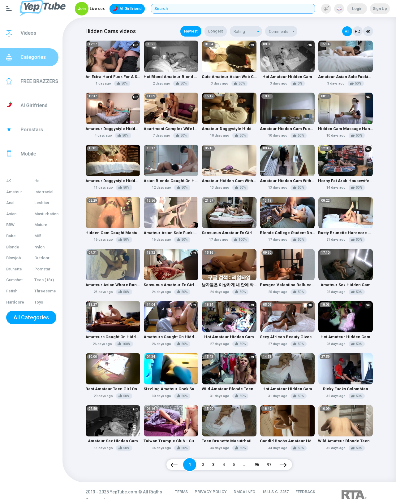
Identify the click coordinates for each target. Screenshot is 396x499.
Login (357, 8)
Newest (197, 31)
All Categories (35, 317)
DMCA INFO (253, 480)
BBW (10, 224)
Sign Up (380, 8)
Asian (11, 214)
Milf (44, 236)
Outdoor (48, 258)
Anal (10, 202)
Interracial (50, 192)
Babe (11, 236)
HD (357, 31)
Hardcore (15, 302)
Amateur (14, 192)
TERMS (189, 480)
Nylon (46, 247)
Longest (222, 31)
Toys (45, 302)
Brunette (14, 269)
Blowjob (13, 258)
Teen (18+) (50, 280)
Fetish (11, 291)
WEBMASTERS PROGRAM (206, 488)
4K (8, 180)
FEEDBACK (314, 480)
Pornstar (49, 269)
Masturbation (53, 214)
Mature (47, 224)
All (347, 31)
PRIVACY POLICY (219, 480)
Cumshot (14, 280)
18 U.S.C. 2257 (283, 480)
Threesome (51, 291)
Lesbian (48, 202)
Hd (43, 180)
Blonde (12, 247)
